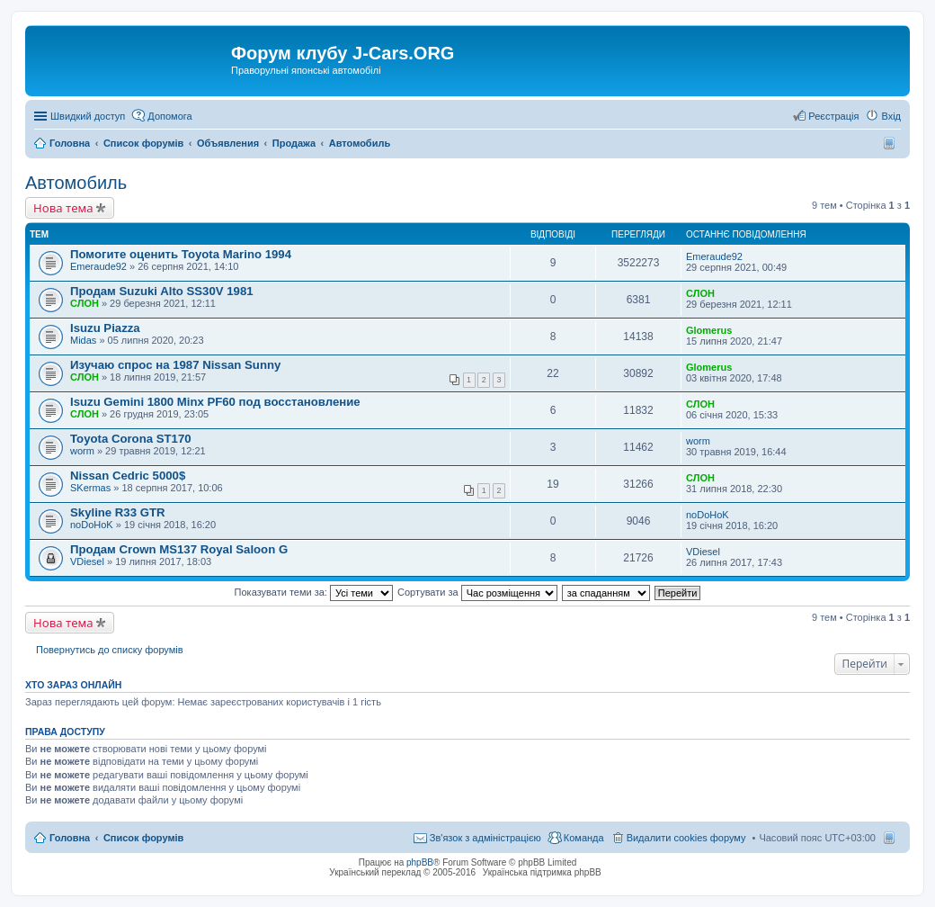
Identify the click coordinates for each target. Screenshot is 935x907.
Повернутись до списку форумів (109, 649)
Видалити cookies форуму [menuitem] (686, 837)
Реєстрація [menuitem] (833, 116)
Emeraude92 (98, 266)
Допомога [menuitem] (169, 116)
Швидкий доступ (87, 116)
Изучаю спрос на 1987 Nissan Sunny (175, 365)
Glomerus (709, 330)
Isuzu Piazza (105, 328)
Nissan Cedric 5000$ (127, 475)
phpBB (419, 862)
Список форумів (143, 837)
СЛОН (84, 303)
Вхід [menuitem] (891, 116)
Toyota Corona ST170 (130, 438)
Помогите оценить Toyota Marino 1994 (180, 254)
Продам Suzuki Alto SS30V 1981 (162, 291)
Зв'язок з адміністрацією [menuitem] (485, 837)
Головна (69, 837)
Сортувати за (477, 592)
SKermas (90, 487)
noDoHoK (91, 524)
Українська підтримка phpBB (542, 872)
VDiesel (87, 561)
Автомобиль (76, 183)
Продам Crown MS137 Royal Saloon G (179, 549)
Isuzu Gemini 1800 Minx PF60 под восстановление (215, 402)
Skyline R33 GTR (117, 512)
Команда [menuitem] (584, 837)
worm (82, 450)
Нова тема (63, 208)
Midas (83, 340)
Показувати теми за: (314, 592)
